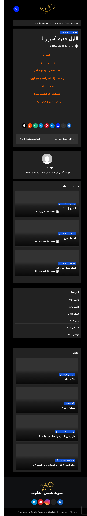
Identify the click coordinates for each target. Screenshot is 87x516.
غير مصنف (66, 403)
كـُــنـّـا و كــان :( (63, 408)
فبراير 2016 (70, 314)
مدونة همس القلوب (44, 493)
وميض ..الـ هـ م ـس (66, 32)
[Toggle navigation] (75, 8)
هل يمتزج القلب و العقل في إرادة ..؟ (53, 436)
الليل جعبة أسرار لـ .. (53, 39)
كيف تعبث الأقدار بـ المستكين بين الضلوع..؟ (50, 465)
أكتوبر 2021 (70, 300)
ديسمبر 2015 (69, 327)
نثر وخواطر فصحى (63, 375)
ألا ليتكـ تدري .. (65, 238)
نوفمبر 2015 (69, 334)
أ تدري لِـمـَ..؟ (66, 208)
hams (63, 46)
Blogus (69, 512)
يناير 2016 (70, 320)
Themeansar (21, 512)
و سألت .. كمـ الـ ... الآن (61, 432)
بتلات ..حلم (66, 379)
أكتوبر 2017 (70, 307)
